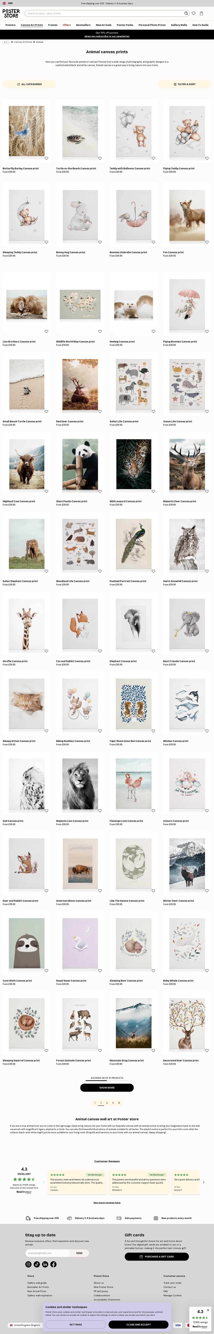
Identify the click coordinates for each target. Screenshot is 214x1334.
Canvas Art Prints (23, 42)
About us (99, 1282)
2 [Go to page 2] (107, 1102)
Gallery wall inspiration (39, 1295)
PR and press (101, 1291)
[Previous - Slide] (43, 1182)
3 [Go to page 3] (113, 1102)
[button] (200, 1319)
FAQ (166, 1291)
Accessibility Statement (107, 1299)
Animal (39, 42)
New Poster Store (103, 1287)
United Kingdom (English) (27, 1325)
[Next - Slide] (203, 1182)
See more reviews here (107, 1202)
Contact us (170, 1287)
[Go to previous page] (95, 1103)
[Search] (186, 13)
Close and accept (138, 1324)
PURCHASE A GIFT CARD (157, 1256)
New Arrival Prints (36, 1291)
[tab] (194, 13)
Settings (76, 1324)
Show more (107, 1087)
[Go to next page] (119, 1103)
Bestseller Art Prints (38, 1287)
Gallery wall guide (37, 1282)
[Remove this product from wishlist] (46, 158)
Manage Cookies (173, 1295)
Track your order (173, 1282)
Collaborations (102, 1295)
